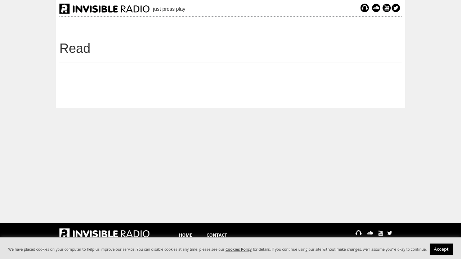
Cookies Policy (238, 249)
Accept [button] (441, 249)
